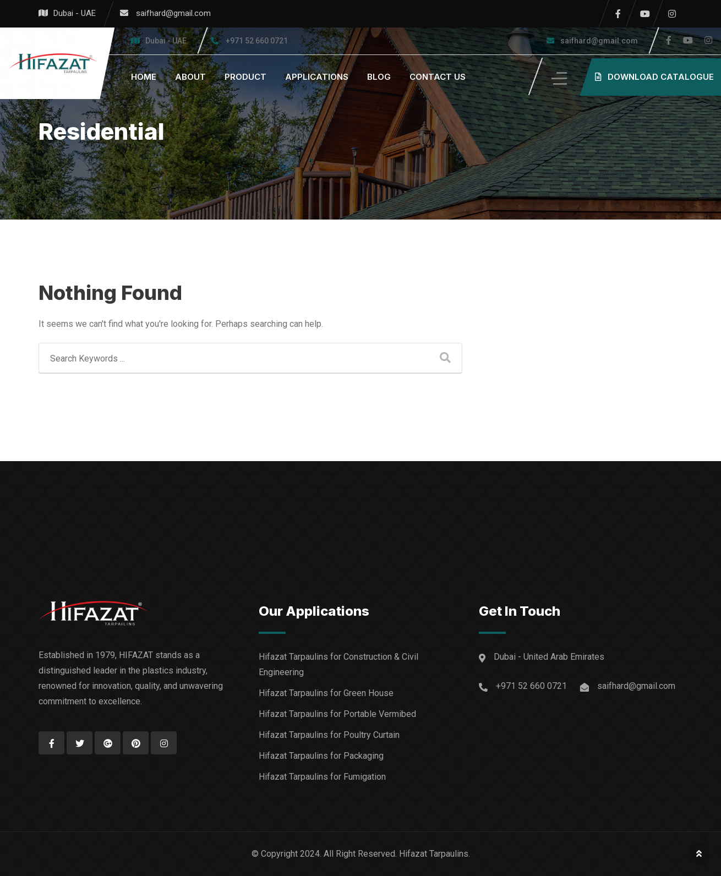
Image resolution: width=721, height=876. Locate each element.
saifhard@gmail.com (173, 13)
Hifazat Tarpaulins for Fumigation (322, 776)
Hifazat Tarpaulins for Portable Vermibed (337, 714)
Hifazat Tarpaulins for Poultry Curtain (329, 735)
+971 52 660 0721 (257, 40)
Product (245, 77)
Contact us (437, 77)
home (143, 77)
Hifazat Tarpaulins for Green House (326, 693)
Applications (316, 77)
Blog (379, 77)
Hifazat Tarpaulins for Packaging (321, 756)
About (190, 77)
